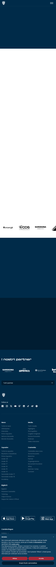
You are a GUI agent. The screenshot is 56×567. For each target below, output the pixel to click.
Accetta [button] (41, 558)
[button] (53, 536)
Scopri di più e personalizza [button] (28, 563)
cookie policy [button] (15, 544)
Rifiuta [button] (15, 558)
